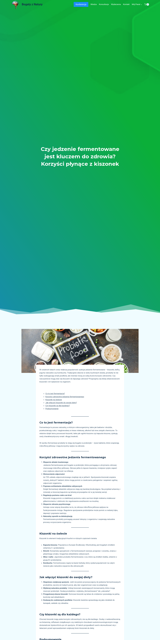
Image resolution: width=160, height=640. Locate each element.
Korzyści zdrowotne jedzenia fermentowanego (64, 397)
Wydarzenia (116, 4)
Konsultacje (104, 4)
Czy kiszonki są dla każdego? (57, 406)
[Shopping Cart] (146, 4)
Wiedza (94, 4)
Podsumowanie (51, 409)
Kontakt (126, 4)
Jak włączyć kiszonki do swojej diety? (61, 403)
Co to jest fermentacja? (55, 393)
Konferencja (81, 4)
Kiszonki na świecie (53, 400)
